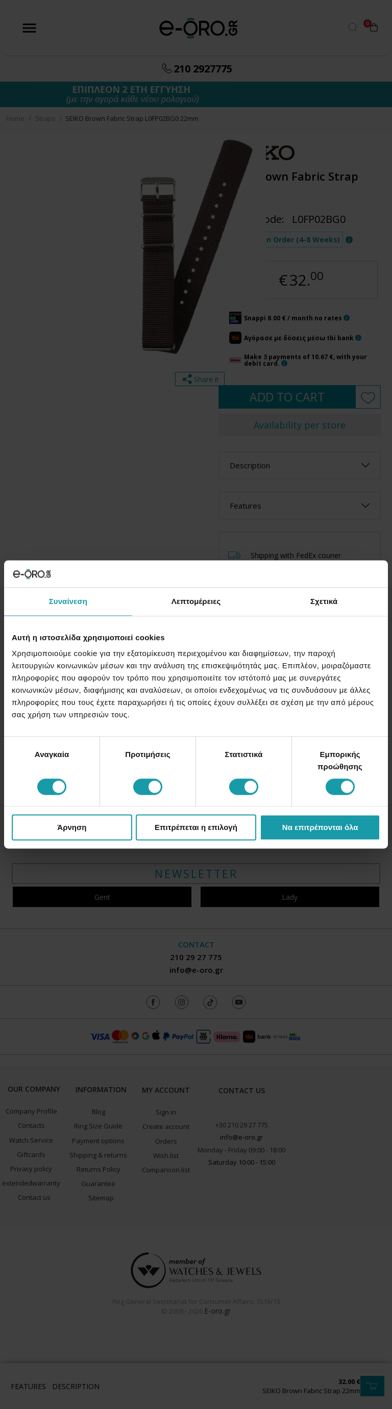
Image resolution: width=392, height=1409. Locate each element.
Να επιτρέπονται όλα (320, 827)
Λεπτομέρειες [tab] (196, 601)
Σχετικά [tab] (323, 601)
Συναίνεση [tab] (68, 601)
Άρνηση (71, 827)
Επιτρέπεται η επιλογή (196, 827)
